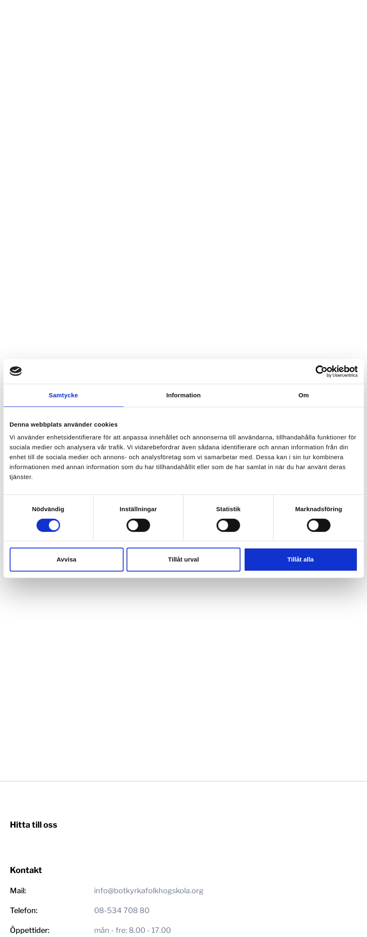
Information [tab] (183, 395)
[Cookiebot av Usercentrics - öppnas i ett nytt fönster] (321, 371)
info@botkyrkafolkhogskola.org (149, 890)
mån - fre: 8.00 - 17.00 (132, 930)
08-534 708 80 (121, 910)
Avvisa (66, 559)
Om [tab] (303, 395)
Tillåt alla (300, 559)
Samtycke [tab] (63, 395)
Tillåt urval (183, 559)
